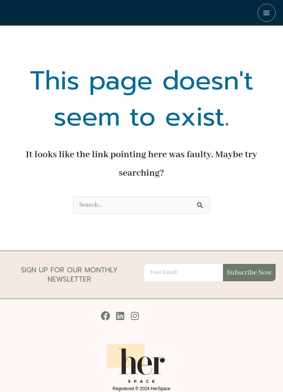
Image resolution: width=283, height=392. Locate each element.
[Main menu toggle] (267, 13)
